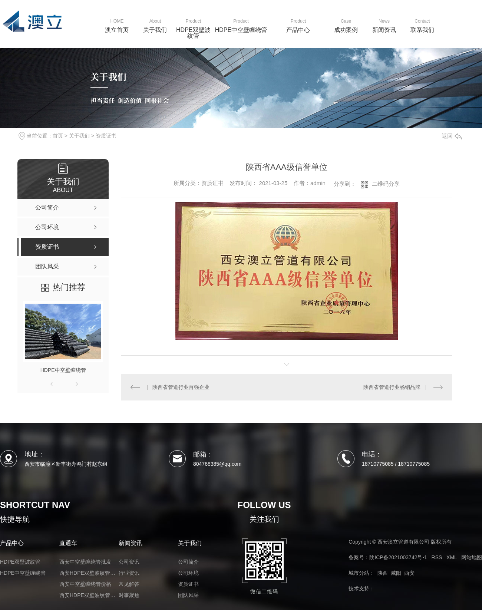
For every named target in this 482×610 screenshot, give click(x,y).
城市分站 (359, 573)
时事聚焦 (129, 595)
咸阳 (396, 573)
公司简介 (188, 562)
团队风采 (188, 595)
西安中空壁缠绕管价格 (85, 584)
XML (451, 557)
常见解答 (129, 584)
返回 (452, 136)
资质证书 (106, 136)
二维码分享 (386, 184)
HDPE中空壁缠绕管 (63, 370)
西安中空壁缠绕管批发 (85, 562)
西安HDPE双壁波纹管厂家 (89, 595)
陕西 (382, 573)
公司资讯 (129, 562)
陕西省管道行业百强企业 (180, 387)
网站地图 (471, 557)
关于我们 (79, 136)
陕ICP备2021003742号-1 (398, 557)
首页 (58, 136)
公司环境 (188, 573)
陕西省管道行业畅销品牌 (391, 387)
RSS (437, 557)
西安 (409, 573)
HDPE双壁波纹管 (20, 562)
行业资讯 (129, 573)
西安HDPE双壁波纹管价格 (89, 573)
